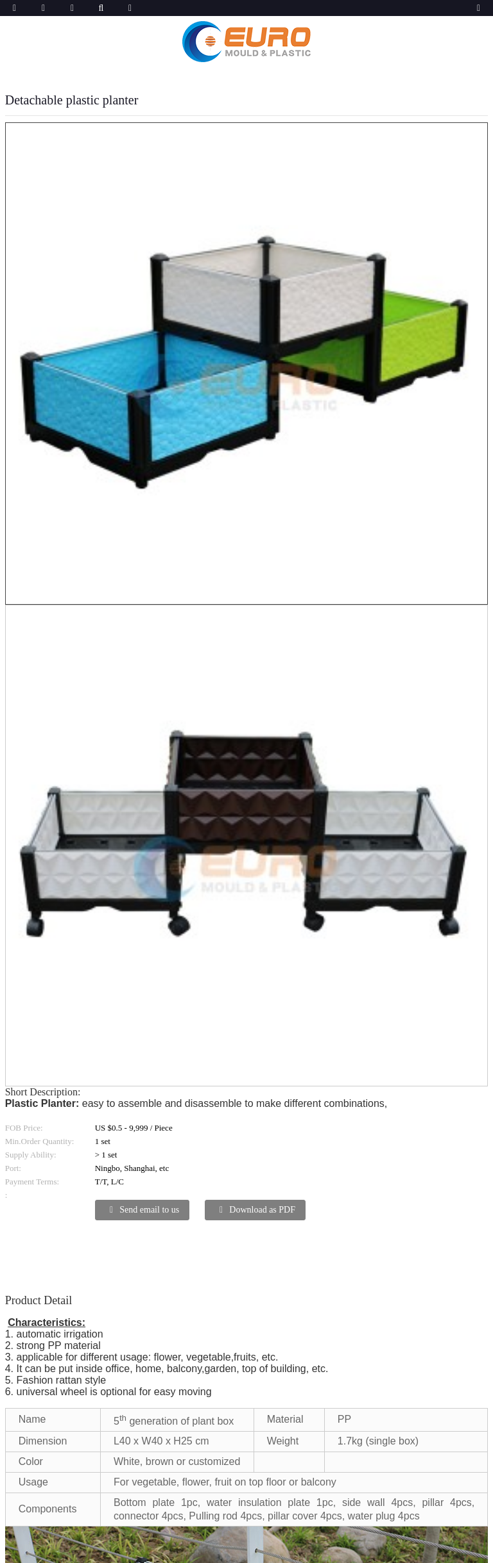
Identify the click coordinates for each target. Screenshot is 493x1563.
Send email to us (149, 1210)
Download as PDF (262, 1210)
